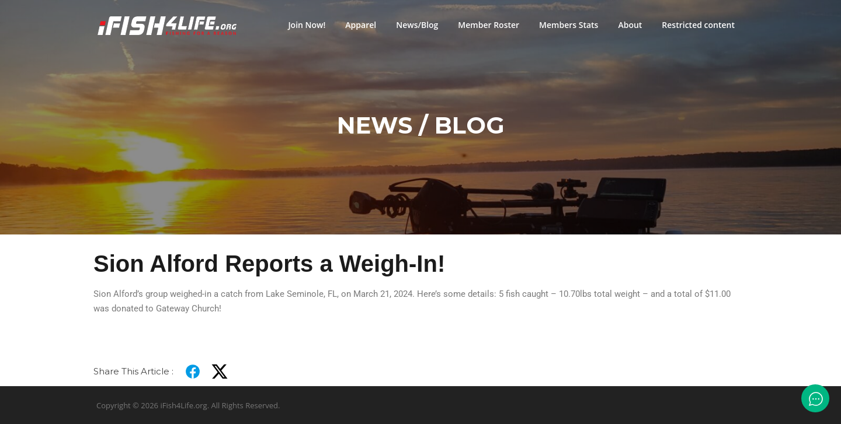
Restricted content (698, 24)
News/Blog (417, 24)
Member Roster (488, 24)
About (630, 24)
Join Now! (306, 24)
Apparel (360, 24)
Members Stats (568, 24)
